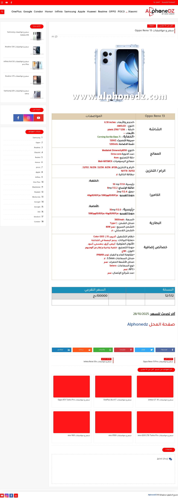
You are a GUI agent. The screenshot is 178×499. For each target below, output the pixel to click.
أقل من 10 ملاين (166, 26)
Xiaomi (132, 11)
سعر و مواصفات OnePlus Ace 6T (117, 400)
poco (38, 168)
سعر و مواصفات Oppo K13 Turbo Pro (74, 400)
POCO (121, 11)
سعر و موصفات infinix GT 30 (160, 400)
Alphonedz (137, 325)
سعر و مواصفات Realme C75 (17, 76)
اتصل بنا (157, 2)
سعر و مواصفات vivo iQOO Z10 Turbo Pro (155, 436)
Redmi (37, 158)
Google (27, 11)
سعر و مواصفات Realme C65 (17, 47)
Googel (37, 202)
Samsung (70, 11)
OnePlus (16, 11)
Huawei (91, 11)
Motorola (36, 197)
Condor (38, 11)
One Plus (36, 182)
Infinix (59, 11)
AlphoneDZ (152, 495)
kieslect (37, 217)
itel (39, 212)
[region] (113, 339)
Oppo (151, 26)
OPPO (112, 11)
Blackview (36, 187)
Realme (102, 11)
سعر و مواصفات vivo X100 (120, 436)
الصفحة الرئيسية (168, 2)
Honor (49, 11)
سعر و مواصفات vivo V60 (79, 436)
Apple (81, 11)
